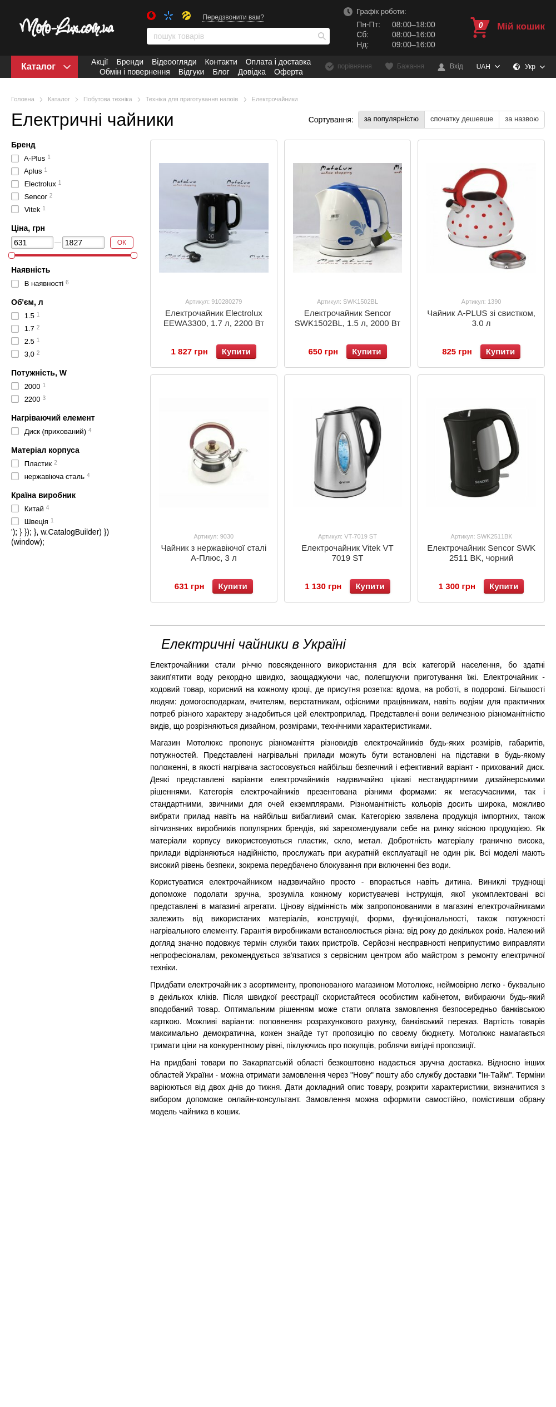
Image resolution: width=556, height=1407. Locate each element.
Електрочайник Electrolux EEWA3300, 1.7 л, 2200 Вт (213, 318)
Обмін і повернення (135, 71)
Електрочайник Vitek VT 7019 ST (347, 552)
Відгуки (191, 71)
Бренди (129, 61)
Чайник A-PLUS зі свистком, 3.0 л (481, 318)
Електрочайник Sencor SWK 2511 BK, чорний (481, 552)
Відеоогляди (174, 61)
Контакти (221, 61)
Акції (99, 61)
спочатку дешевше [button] (461, 119)
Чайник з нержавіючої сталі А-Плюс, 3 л (213, 552)
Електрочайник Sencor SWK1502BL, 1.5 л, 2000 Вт (347, 318)
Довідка (252, 71)
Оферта (288, 71)
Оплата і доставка (278, 61)
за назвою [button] (522, 119)
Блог (220, 71)
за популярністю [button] (391, 119)
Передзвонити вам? (233, 17)
